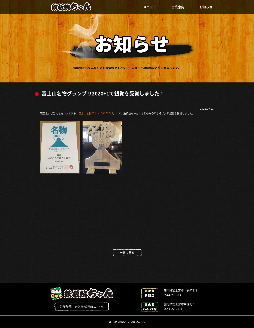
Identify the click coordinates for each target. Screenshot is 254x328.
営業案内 (178, 7)
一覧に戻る (127, 252)
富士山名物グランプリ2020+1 (96, 113)
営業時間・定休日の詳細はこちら (82, 306)
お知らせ (206, 7)
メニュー (149, 7)
